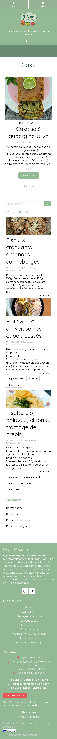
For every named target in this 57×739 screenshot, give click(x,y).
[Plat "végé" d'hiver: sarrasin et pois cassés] (28, 307)
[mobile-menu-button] (29, 41)
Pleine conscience (17, 520)
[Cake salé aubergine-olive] (28, 98)
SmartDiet (30, 735)
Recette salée (14, 508)
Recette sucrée (15, 514)
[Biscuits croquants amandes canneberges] (28, 226)
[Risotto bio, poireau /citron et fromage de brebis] (28, 399)
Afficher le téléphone (31, 673)
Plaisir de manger (16, 526)
